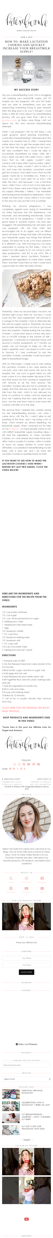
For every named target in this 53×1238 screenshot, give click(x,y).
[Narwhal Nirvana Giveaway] (11, 1094)
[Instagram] (19, 764)
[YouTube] (28, 764)
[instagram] (26, 880)
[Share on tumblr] (24, 769)
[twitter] (11, 880)
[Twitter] (14, 764)
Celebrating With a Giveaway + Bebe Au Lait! (14, 783)
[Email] (38, 764)
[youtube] (26, 890)
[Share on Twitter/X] (18, 769)
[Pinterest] (24, 764)
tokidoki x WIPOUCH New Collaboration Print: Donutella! (39, 783)
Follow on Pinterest (26, 1044)
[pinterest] (11, 890)
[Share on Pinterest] (21, 769)
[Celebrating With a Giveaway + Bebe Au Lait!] (11, 1106)
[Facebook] (33, 764)
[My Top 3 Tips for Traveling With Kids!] (11, 1130)
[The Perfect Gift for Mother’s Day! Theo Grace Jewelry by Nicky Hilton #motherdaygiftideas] (26, 916)
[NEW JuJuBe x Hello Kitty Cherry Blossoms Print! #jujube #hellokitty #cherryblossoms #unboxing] (26, 1190)
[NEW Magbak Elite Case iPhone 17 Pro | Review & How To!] (26, 1219)
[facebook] (42, 880)
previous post (9, 120)
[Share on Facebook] (14, 769)
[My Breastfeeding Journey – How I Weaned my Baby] (11, 1118)
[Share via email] (10, 769)
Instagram (14, 428)
